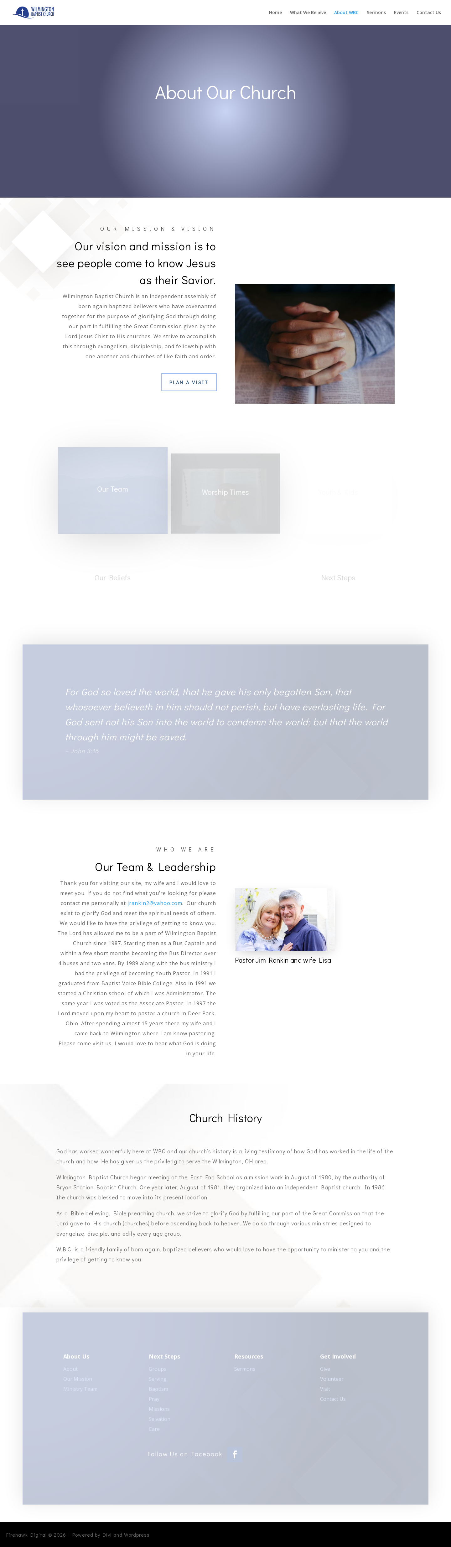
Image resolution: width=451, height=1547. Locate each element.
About (70, 1371)
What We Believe (308, 12)
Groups (157, 1371)
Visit (325, 1391)
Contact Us (429, 12)
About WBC (346, 12)
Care (154, 1431)
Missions (159, 1411)
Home (275, 12)
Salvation (159, 1421)
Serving (158, 1381)
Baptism (158, 1391)
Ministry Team (80, 1391)
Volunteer (332, 1381)
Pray (154, 1401)
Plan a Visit (189, 382)
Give (325, 1371)
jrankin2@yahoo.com (154, 903)
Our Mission (77, 1381)
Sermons (376, 12)
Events (401, 12)
